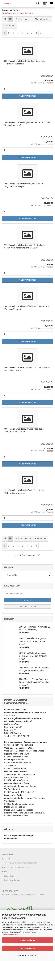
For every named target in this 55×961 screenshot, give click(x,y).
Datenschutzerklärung (10, 935)
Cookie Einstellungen (12, 880)
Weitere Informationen (27, 955)
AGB (5, 872)
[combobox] (23, 19)
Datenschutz (9, 876)
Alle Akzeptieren (27, 940)
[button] (5, 19)
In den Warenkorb (27, 96)
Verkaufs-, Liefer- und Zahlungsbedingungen (20, 863)
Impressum (8, 859)
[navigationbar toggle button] (51, 3)
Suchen (27, 600)
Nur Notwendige (27, 948)
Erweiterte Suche (27, 606)
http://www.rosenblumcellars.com (17, 13)
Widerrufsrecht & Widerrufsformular (17, 867)
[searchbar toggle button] (37, 3)
